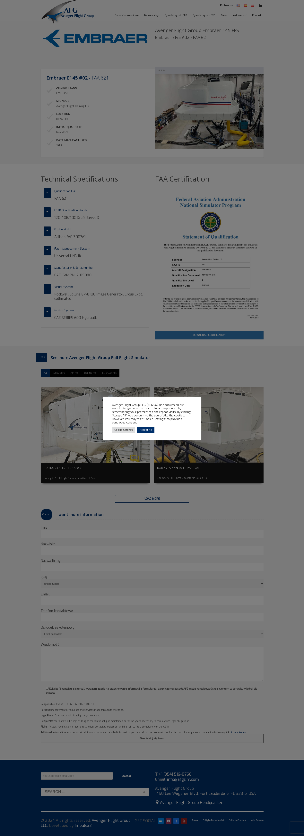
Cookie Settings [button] (123, 429)
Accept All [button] (146, 429)
